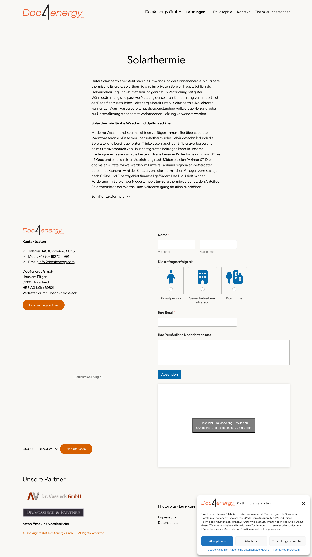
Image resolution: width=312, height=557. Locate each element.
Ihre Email (167, 312)
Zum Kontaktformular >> (110, 196)
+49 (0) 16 (46, 256)
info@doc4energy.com (57, 262)
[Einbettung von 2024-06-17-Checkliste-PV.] (88, 377)
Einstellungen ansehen (287, 541)
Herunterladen (76, 449)
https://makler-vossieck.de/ (46, 524)
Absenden (169, 374)
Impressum (167, 517)
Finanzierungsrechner (43, 305)
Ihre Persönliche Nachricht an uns (185, 335)
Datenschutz (168, 522)
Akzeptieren (217, 541)
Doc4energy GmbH (163, 11)
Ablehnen (251, 541)
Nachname (207, 252)
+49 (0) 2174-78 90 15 (58, 251)
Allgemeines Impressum (286, 549)
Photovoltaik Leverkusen (177, 506)
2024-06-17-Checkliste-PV (40, 449)
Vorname (164, 252)
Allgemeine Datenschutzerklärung (249, 549)
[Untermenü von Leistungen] (207, 12)
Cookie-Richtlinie (218, 549)
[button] (304, 503)
